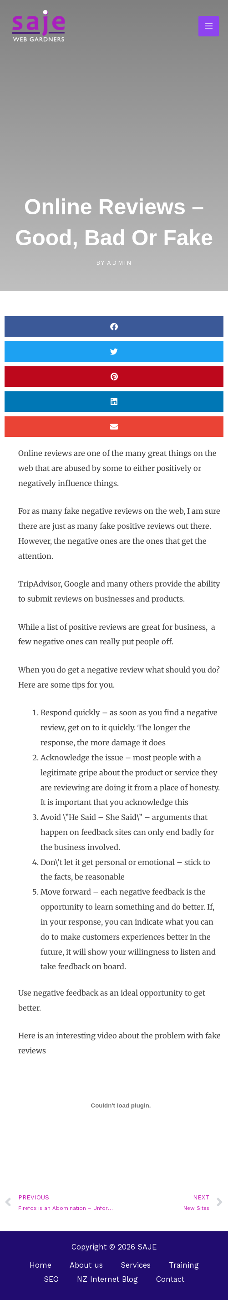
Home (40, 1265)
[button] (114, 326)
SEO (51, 1279)
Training (184, 1265)
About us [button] (86, 1265)
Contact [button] (170, 1279)
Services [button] (136, 1265)
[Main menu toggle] (208, 26)
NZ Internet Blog (107, 1279)
